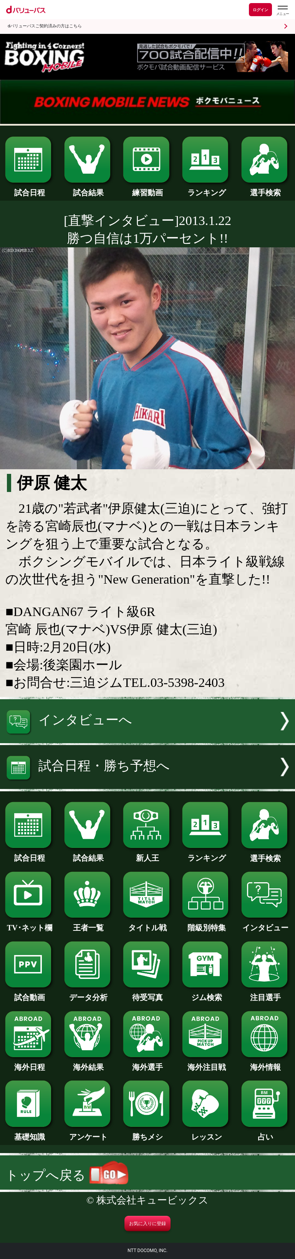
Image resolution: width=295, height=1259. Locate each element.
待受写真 (147, 993)
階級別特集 (206, 924)
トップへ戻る (66, 1175)
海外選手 (147, 1063)
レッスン (206, 1133)
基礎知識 (29, 1133)
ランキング (206, 189)
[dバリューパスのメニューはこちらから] (282, 10)
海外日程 (29, 1063)
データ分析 (88, 993)
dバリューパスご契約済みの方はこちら (45, 26)
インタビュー (265, 924)
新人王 (147, 854)
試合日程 (29, 189)
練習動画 (147, 189)
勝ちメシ (147, 1133)
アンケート (88, 1133)
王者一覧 (88, 924)
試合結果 (88, 189)
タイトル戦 (147, 924)
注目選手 (265, 993)
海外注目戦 (206, 1063)
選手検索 (265, 189)
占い (265, 1133)
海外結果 (88, 1063)
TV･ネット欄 (29, 924)
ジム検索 (206, 993)
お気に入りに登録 (147, 1223)
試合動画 (29, 993)
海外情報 (265, 1063)
